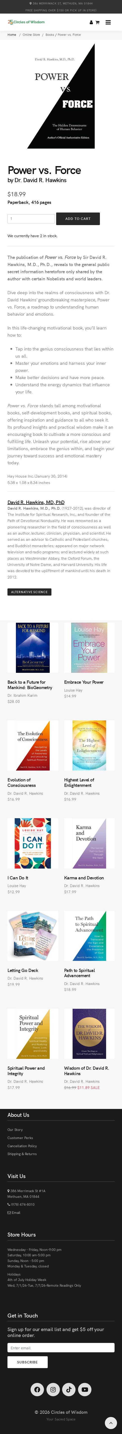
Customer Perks (20, 1137)
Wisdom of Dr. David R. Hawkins (86, 1070)
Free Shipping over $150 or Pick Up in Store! (61, 10)
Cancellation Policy (22, 1145)
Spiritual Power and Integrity (25, 1070)
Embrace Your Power (84, 682)
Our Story (15, 1129)
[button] (108, 22)
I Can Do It (17, 877)
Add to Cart (78, 218)
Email (15, 1212)
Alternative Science (29, 592)
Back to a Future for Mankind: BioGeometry (29, 684)
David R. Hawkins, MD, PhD (35, 501)
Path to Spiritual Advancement (79, 973)
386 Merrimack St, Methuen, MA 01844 (61, 3)
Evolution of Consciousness (21, 782)
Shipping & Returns (22, 1153)
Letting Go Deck (22, 970)
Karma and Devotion (84, 877)
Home (12, 34)
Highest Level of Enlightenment (79, 782)
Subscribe (27, 1361)
